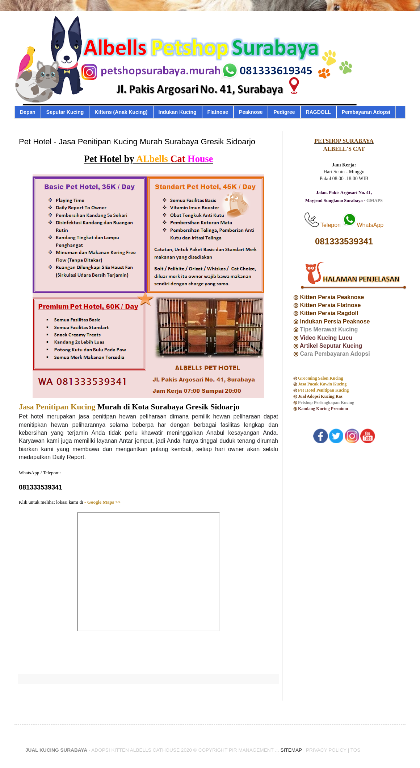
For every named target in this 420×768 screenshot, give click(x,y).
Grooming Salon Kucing (321, 378)
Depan (27, 112)
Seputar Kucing (65, 112)
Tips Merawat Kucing (329, 329)
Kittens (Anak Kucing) (120, 112)
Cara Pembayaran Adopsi (335, 354)
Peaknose (250, 112)
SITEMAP (291, 750)
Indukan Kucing (178, 112)
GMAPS (374, 200)
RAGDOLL (318, 112)
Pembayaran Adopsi (366, 112)
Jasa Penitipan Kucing (57, 406)
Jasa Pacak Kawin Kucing (323, 384)
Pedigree (284, 112)
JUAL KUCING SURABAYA (56, 750)
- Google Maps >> (102, 502)
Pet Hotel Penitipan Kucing (323, 390)
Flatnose (217, 112)
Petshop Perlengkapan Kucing (326, 402)
